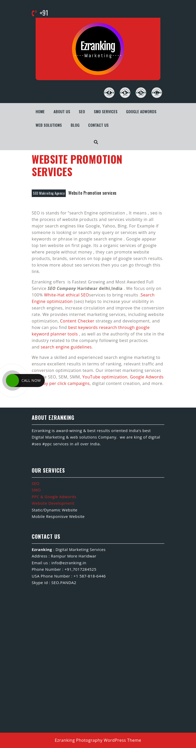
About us (62, 111)
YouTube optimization (105, 377)
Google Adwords (141, 111)
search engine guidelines (66, 347)
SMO (36, 489)
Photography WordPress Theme (108, 740)
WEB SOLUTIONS (49, 125)
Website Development (53, 503)
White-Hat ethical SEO (66, 295)
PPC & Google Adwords (54, 496)
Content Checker (77, 321)
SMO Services (105, 111)
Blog (75, 125)
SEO (82, 111)
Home (40, 111)
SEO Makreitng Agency (48, 193)
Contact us (98, 125)
